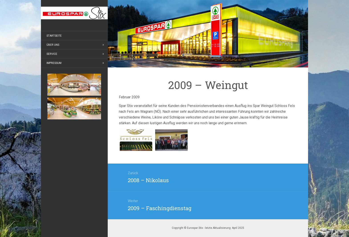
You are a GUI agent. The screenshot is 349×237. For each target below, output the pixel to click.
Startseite (54, 35)
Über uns (53, 44)
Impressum (54, 63)
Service (52, 53)
